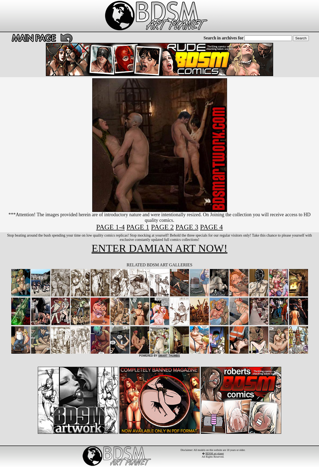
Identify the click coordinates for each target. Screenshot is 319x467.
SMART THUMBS (169, 355)
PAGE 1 (138, 227)
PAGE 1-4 (110, 227)
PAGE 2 (162, 227)
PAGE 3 (187, 227)
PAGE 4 (211, 227)
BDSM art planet (214, 453)
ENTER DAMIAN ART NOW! (160, 248)
